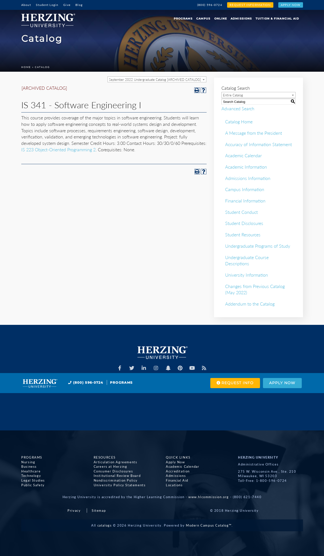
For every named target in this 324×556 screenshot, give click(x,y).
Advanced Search (237, 108)
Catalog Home (239, 121)
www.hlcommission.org (208, 497)
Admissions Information (247, 178)
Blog (79, 5)
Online (220, 18)
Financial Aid (177, 480)
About (26, 5)
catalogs (104, 525)
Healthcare (31, 471)
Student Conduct (241, 212)
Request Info (234, 383)
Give (66, 5)
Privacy (74, 510)
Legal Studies (33, 480)
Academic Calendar (243, 155)
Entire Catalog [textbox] (233, 95)
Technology (31, 476)
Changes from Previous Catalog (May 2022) (255, 289)
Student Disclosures (244, 223)
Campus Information (244, 189)
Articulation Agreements (115, 462)
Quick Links (178, 457)
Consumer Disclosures (113, 471)
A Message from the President (253, 133)
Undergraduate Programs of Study (257, 246)
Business (29, 466)
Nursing (28, 462)
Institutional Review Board (117, 476)
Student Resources (242, 234)
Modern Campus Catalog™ (209, 525)
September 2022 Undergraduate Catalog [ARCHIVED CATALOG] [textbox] (155, 80)
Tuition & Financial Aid (277, 18)
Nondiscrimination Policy (115, 480)
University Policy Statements (119, 485)
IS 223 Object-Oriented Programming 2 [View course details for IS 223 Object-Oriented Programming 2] (58, 149)
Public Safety (33, 485)
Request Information (250, 5)
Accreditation (178, 471)
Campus (203, 18)
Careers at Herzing (110, 466)
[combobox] (157, 79)
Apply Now (291, 5)
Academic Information (246, 167)
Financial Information (245, 200)
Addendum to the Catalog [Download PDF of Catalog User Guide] (250, 304)
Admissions (241, 18)
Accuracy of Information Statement (258, 144)
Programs (183, 18)
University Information (246, 275)
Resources (104, 457)
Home (26, 67)
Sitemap (99, 510)
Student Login (47, 5)
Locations (174, 485)
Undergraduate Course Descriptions (247, 261)
